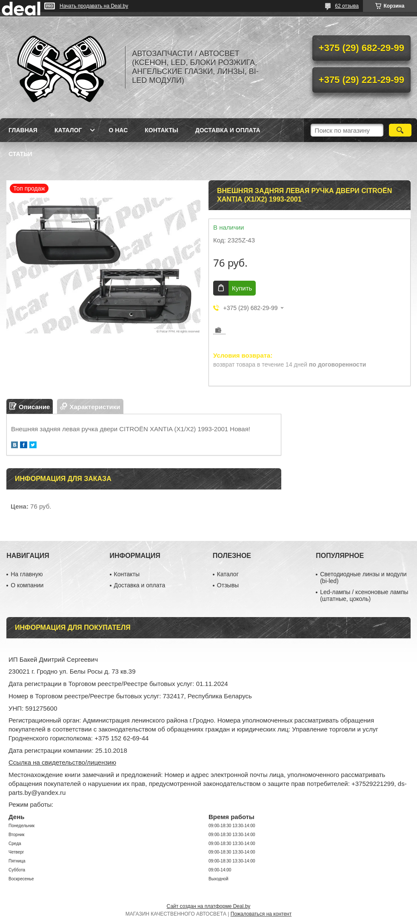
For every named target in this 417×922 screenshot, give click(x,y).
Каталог (68, 130)
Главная (23, 130)
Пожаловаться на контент (261, 914)
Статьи (20, 154)
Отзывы (228, 585)
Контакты (161, 130)
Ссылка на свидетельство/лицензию (62, 762)
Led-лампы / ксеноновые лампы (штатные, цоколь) (364, 595)
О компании (27, 585)
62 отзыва (347, 6)
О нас (118, 130)
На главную (27, 574)
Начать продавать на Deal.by (94, 6)
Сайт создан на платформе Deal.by (209, 906)
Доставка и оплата (227, 130)
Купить (242, 288)
